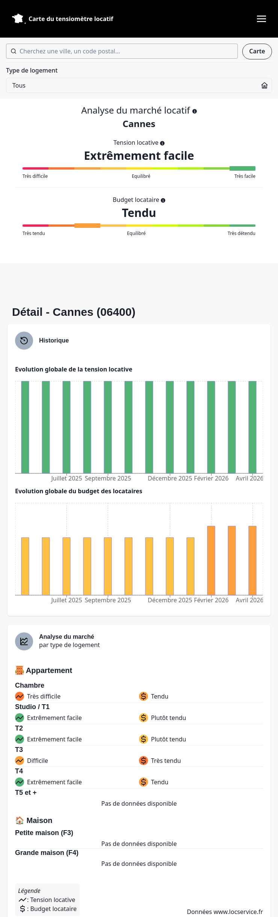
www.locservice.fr (238, 912)
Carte (257, 51)
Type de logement (31, 70)
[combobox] (122, 51)
